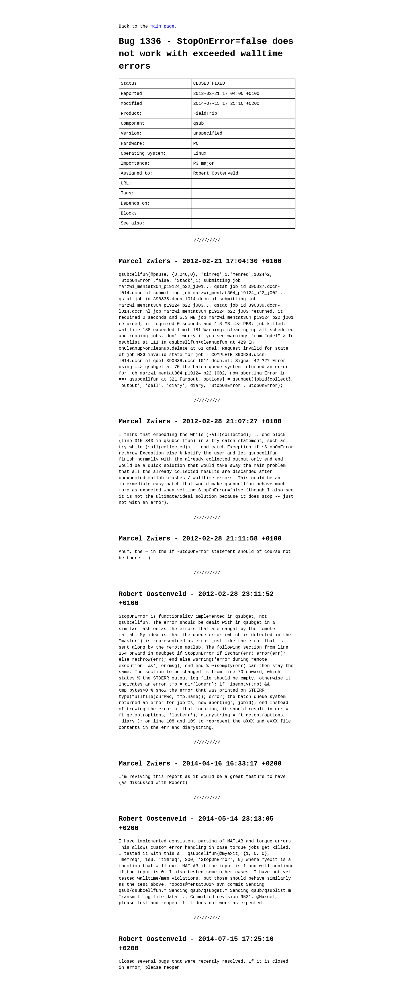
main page (162, 26)
